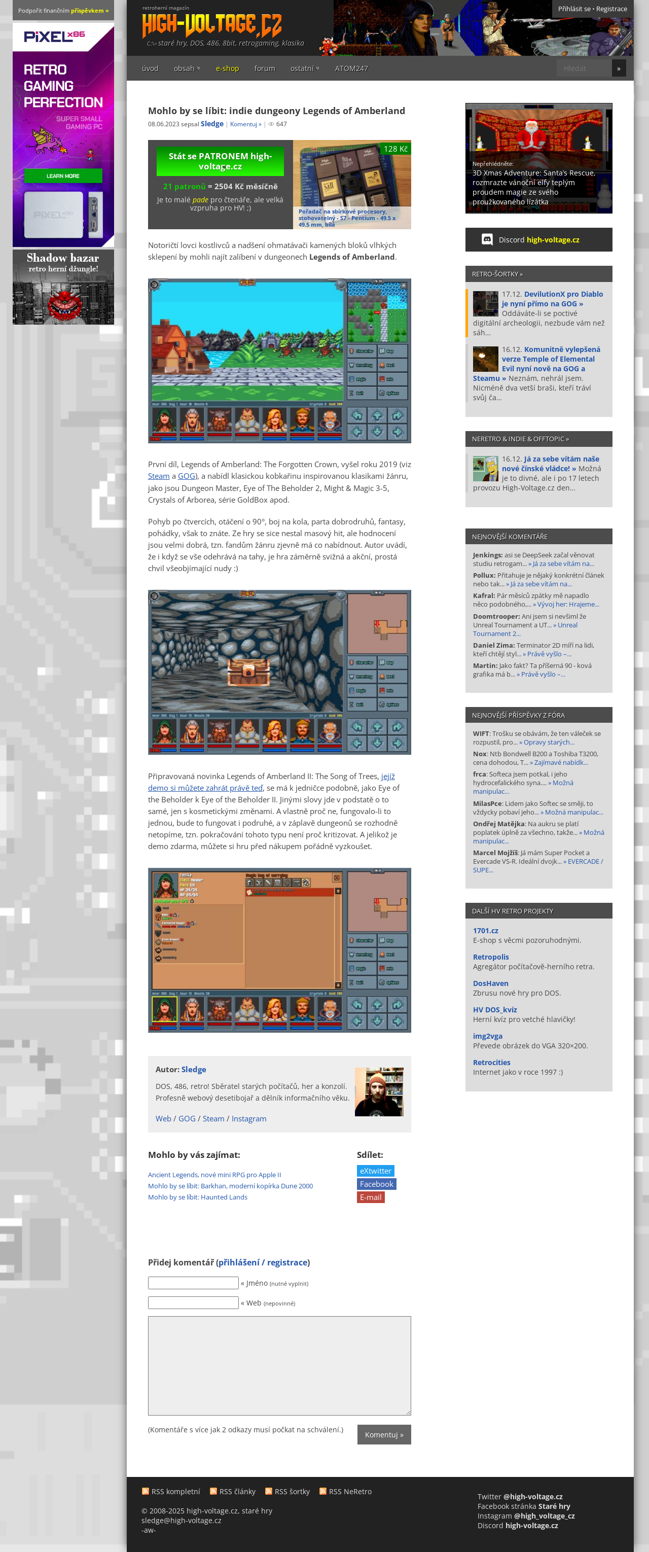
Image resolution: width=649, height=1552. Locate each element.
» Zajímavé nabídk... (558, 762)
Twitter (520, 1496)
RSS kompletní (176, 1491)
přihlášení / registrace (263, 1262)
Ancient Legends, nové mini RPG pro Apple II (214, 1174)
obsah (184, 68)
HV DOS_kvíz (495, 1009)
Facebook (376, 1184)
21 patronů (184, 186)
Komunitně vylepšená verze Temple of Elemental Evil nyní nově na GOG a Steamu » (536, 363)
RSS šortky (292, 1491)
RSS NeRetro (350, 1491)
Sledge (212, 123)
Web (163, 1118)
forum (265, 68)
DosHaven (491, 983)
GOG (186, 476)
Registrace (611, 9)
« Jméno (274, 1283)
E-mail (371, 1197)
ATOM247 (351, 68)
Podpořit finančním (63, 10)
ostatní (302, 68)
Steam (159, 476)
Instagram (249, 1118)
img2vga (487, 1036)
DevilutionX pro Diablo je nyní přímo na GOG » (552, 298)
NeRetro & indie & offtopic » (520, 438)
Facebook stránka (524, 1506)
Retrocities (492, 1062)
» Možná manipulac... (571, 812)
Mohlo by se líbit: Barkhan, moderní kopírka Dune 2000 (230, 1185)
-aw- (148, 1530)
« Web (268, 1303)
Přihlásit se (574, 9)
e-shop (227, 68)
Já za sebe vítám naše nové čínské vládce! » (550, 463)
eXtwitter (375, 1171)
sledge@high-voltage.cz (181, 1520)
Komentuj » (246, 124)
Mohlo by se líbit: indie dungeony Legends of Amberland (276, 110)
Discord (539, 239)
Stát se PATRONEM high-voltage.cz (220, 161)
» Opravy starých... (546, 742)
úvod (150, 68)
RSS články (238, 1491)
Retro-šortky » (497, 273)
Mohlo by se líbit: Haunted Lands (197, 1197)
